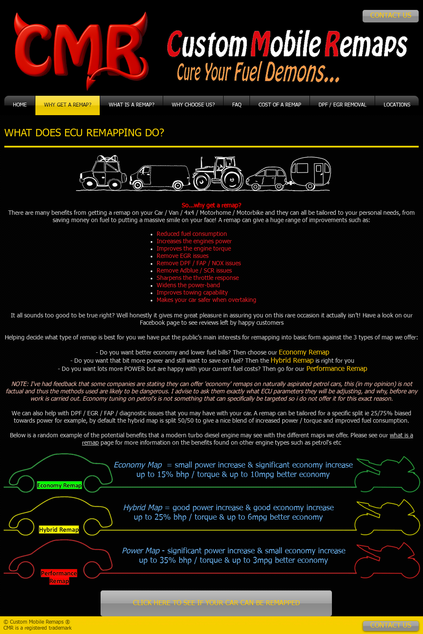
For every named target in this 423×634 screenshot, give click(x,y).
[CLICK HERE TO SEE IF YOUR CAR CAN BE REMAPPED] (216, 603)
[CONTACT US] (391, 16)
